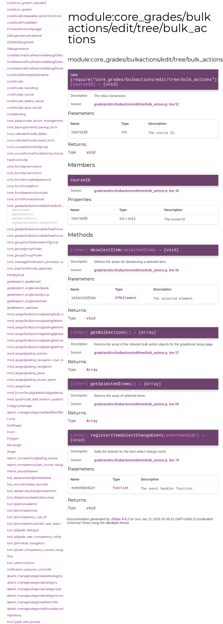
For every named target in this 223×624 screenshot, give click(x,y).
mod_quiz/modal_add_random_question (34, 399)
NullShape (14, 425)
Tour (10, 556)
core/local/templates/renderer (28, 75)
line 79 (174, 471)
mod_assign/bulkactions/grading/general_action (34, 334)
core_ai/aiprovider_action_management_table (34, 120)
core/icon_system (19, 9)
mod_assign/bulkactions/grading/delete (34, 321)
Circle (11, 419)
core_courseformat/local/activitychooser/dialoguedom (34, 153)
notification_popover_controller (29, 569)
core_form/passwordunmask (27, 192)
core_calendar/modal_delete (27, 134)
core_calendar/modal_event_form (31, 140)
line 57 (174, 360)
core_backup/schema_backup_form (32, 127)
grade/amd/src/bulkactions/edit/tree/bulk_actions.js (131, 107)
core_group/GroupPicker (24, 255)
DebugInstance (18, 48)
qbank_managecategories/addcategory (34, 576)
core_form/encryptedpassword (29, 179)
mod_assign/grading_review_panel (31, 379)
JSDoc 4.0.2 (120, 531)
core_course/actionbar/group (27, 147)
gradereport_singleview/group (28, 294)
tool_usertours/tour (21, 563)
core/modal (15, 81)
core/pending (16, 114)
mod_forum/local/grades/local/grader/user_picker (34, 392)
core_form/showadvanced (25, 199)
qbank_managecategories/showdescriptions (34, 608)
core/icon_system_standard (26, 3)
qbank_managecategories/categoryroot (34, 595)
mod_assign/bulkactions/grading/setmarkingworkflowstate (34, 347)
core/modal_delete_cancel (25, 101)
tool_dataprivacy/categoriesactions (31, 491)
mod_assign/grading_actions (27, 353)
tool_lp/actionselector (22, 504)
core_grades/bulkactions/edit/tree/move (34, 229)
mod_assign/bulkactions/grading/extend (34, 327)
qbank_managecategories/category (32, 582)
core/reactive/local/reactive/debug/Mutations (34, 68)
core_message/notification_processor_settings (34, 262)
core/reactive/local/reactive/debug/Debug (34, 55)
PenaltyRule (15, 275)
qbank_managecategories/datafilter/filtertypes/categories (34, 412)
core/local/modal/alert (22, 22)
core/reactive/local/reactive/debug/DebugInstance (34, 62)
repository (14, 615)
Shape (11, 451)
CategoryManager (20, 406)
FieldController (17, 160)
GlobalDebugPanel (20, 42)
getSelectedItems (24, 218)
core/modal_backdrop (22, 88)
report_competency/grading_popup (32, 458)
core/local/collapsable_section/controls (34, 16)
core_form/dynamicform (24, 166)
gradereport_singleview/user (27, 301)
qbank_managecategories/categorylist (34, 589)
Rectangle (14, 445)
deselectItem (21, 210)
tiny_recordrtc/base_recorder (27, 484)
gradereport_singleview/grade (28, 288)
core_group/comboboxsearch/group (32, 242)
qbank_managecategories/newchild (32, 602)
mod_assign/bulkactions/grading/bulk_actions (34, 314)
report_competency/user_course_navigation (34, 464)
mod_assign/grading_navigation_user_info (34, 360)
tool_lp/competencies (22, 510)
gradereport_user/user (22, 307)
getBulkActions (23, 214)
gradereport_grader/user (24, 281)
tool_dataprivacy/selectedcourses (30, 497)
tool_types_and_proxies (23, 622)
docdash (112, 535)
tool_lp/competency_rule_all (27, 517)
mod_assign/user (19, 386)
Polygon (13, 438)
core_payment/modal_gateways (29, 268)
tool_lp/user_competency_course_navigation (34, 550)
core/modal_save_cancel (24, 107)
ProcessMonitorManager (24, 29)
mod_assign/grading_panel (26, 373)
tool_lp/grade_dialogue (23, 530)
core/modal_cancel (20, 94)
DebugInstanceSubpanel (24, 35)
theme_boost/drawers (22, 471)
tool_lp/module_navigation (26, 543)
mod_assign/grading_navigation (29, 366)
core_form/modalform (23, 186)
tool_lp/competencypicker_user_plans (33, 523)
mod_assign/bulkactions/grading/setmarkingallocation (34, 340)
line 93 (174, 275)
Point (11, 432)
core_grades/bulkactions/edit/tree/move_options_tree (34, 235)
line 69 (174, 413)
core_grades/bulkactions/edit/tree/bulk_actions (34, 206)
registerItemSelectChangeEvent (34, 222)
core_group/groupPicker (24, 249)
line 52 (174, 107)
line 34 (174, 195)
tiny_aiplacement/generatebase (29, 478)
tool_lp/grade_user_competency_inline (34, 536)
